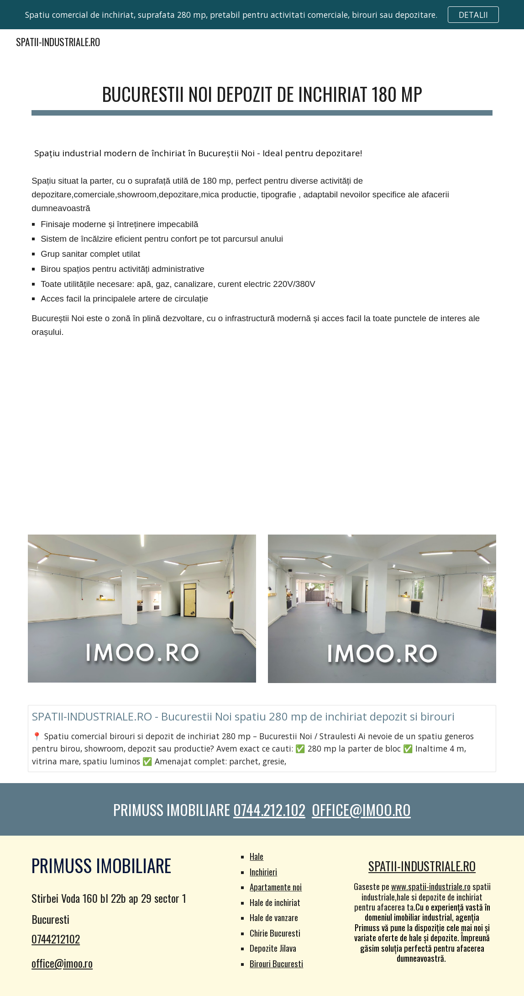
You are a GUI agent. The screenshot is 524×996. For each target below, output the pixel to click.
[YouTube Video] (262, 439)
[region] (262, 14)
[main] (262, 93)
